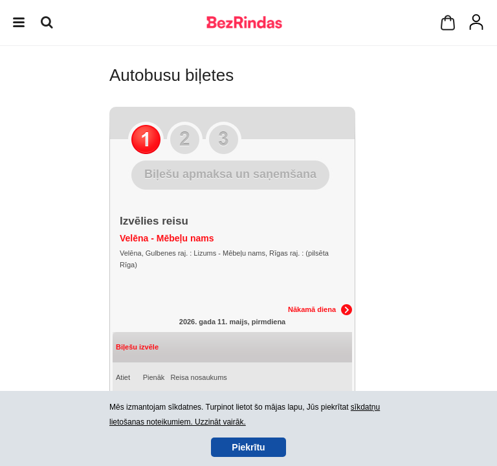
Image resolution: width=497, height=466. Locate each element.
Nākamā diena (312, 309)
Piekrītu (248, 447)
